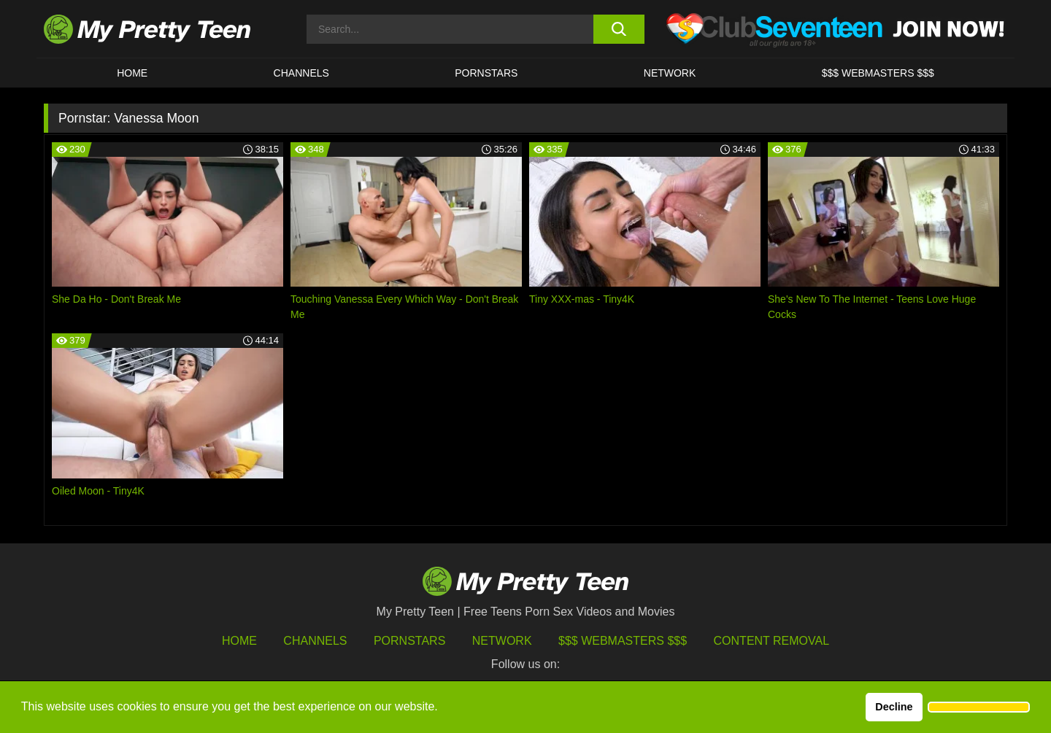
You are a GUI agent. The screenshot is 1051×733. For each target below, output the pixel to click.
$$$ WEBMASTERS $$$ (878, 73)
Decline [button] (893, 707)
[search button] (618, 29)
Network (670, 73)
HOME (132, 73)
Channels (315, 641)
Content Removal (772, 641)
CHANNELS (301, 73)
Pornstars (486, 73)
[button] (979, 707)
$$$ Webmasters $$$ (622, 641)
